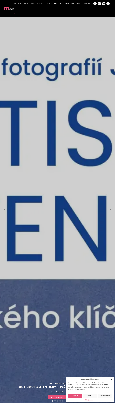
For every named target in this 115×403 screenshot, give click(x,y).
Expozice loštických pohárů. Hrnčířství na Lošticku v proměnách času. (57, 401)
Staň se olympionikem (55, 401)
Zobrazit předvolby (105, 395)
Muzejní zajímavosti (54, 3)
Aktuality (17, 3)
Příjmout (75, 395)
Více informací (57, 397)
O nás (33, 3)
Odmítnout (90, 395)
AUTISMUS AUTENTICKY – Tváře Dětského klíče (52, 401)
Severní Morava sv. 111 (60, 401)
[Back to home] (9, 8)
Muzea (26, 3)
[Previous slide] (4, 210)
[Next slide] (110, 210)
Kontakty (87, 3)
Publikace (40, 3)
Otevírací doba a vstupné (72, 3)
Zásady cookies (89, 400)
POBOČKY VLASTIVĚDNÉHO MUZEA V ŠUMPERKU (62, 401)
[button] (111, 379)
